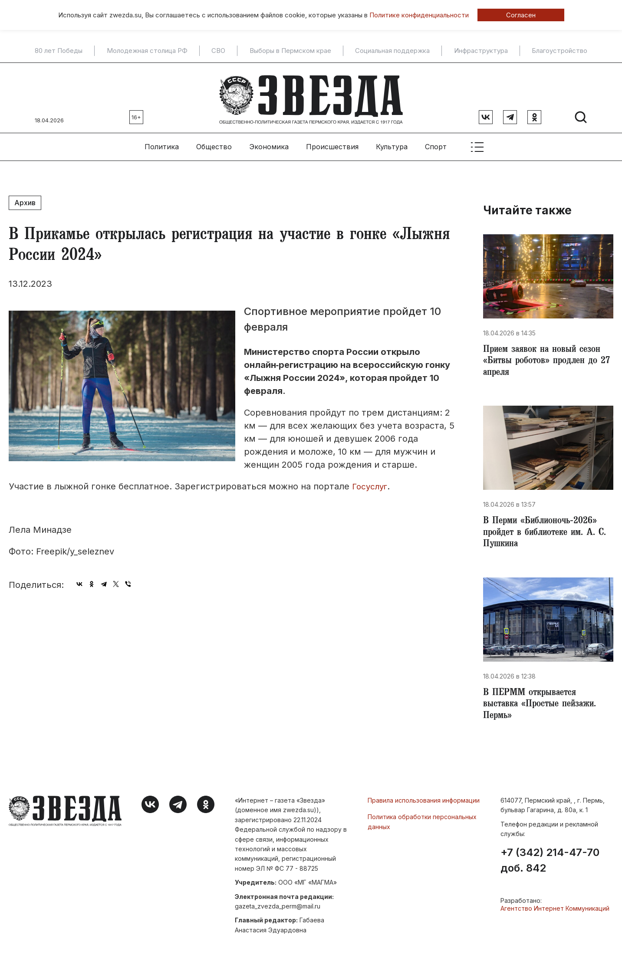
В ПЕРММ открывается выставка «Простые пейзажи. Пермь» (542, 706)
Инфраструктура (481, 51)
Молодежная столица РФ (147, 51)
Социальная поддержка (392, 51)
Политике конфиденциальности (419, 15)
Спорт (436, 143)
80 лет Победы (58, 51)
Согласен (521, 15)
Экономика (269, 143)
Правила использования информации (424, 803)
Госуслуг (371, 483)
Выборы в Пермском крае (290, 51)
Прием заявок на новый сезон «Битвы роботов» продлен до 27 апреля (544, 359)
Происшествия (332, 143)
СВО (218, 51)
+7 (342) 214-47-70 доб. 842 (549, 863)
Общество (214, 143)
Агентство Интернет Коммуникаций (554, 911)
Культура (392, 143)
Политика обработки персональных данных (422, 824)
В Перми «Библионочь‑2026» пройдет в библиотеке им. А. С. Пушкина (548, 533)
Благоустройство (559, 51)
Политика (162, 143)
